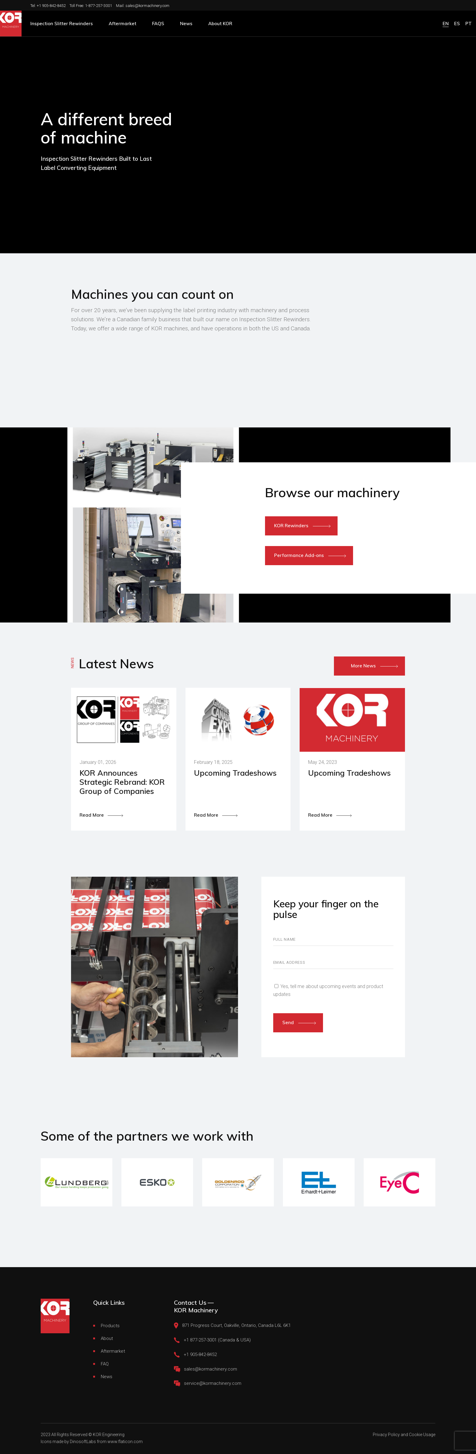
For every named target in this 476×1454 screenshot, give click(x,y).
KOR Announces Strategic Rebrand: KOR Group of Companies (122, 782)
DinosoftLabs (83, 1441)
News (106, 1376)
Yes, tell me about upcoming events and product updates (328, 990)
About (107, 1338)
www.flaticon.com (125, 1441)
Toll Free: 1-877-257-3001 (91, 5)
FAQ (105, 1364)
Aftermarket (113, 1351)
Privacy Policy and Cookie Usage (404, 1434)
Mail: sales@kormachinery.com (142, 5)
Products (110, 1325)
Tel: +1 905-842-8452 (48, 5)
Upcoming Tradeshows (235, 773)
